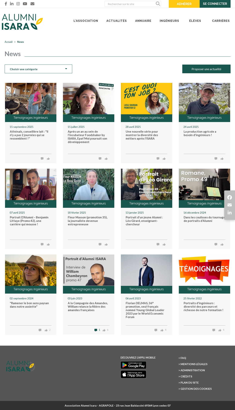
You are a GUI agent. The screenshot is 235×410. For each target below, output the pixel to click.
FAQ (183, 357)
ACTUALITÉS (116, 21)
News (20, 41)
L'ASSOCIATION (86, 21)
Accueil (9, 41)
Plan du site (190, 382)
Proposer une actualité (206, 69)
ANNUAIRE (143, 21)
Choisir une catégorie (38, 68)
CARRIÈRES (221, 21)
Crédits (186, 376)
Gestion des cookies (196, 388)
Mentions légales (194, 364)
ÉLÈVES (195, 21)
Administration (193, 370)
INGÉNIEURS (169, 21)
